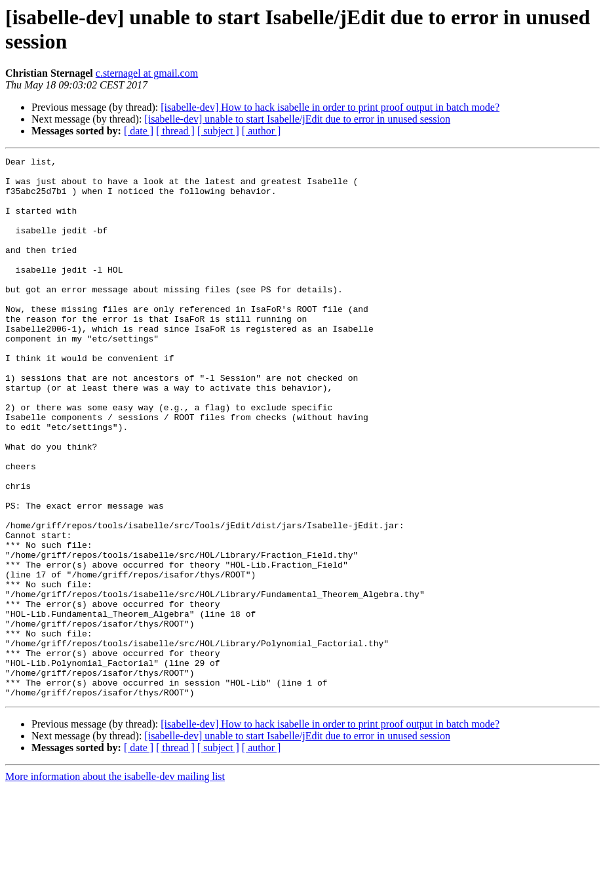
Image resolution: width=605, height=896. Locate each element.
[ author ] (261, 130)
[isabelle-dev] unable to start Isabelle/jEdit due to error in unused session (297, 119)
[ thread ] (175, 130)
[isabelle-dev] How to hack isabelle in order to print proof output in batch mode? (330, 107)
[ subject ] (218, 130)
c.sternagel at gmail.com (147, 73)
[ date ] (138, 130)
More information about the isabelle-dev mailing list (115, 884)
